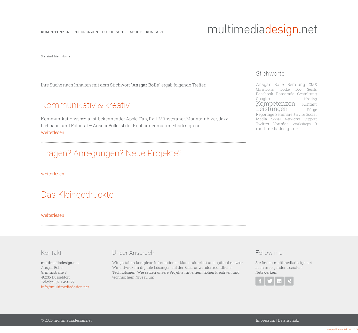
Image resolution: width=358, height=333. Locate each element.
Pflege (312, 109)
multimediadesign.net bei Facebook (259, 281)
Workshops (302, 124)
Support (310, 119)
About (135, 32)
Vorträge (280, 123)
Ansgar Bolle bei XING (289, 281)
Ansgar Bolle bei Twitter (269, 281)
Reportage (265, 114)
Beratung (296, 84)
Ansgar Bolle (270, 84)
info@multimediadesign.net (65, 286)
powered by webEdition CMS (342, 329)
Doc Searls (306, 89)
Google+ (263, 98)
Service (299, 114)
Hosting (310, 98)
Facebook (264, 93)
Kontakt (155, 32)
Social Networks (286, 119)
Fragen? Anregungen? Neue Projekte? (111, 153)
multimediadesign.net (277, 128)
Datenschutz (288, 320)
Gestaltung (307, 93)
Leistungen (272, 109)
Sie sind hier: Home (56, 56)
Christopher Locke (273, 89)
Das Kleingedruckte (77, 195)
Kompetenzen (55, 32)
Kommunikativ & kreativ (85, 105)
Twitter (262, 123)
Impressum (265, 320)
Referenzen (85, 32)
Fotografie (114, 32)
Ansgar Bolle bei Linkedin (279, 281)
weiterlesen (52, 132)
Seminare (283, 114)
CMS (313, 84)
